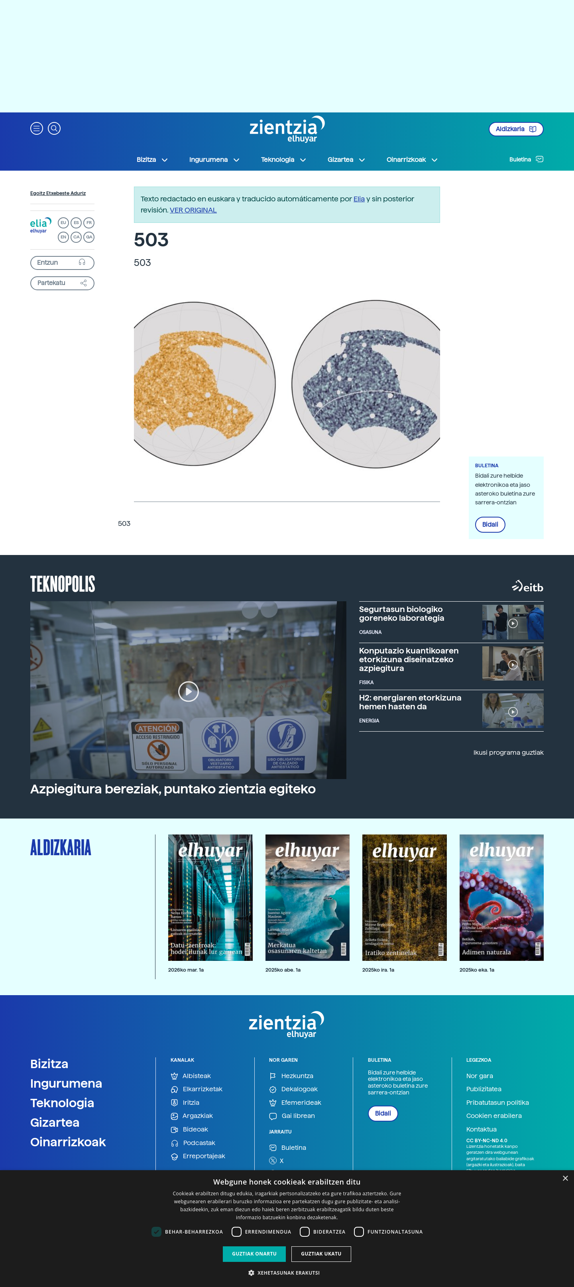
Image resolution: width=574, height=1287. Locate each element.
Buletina (526, 159)
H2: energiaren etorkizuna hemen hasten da (410, 702)
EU (63, 222)
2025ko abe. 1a (283, 970)
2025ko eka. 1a (477, 970)
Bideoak (189, 1130)
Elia (359, 199)
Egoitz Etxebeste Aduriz (58, 193)
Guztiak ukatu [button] (321, 1253)
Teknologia (62, 1103)
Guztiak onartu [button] (254, 1253)
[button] (36, 128)
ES (76, 222)
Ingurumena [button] (214, 160)
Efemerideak (295, 1103)
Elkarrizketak (196, 1089)
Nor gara (479, 1076)
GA (89, 237)
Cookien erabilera (494, 1116)
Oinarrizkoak (68, 1142)
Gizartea (55, 1122)
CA (76, 237)
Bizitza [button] (153, 160)
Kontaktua (481, 1129)
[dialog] (287, 1228)
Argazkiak (192, 1116)
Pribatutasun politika (497, 1102)
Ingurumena (66, 1083)
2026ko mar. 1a (186, 970)
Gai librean (292, 1116)
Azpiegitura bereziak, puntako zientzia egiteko (173, 789)
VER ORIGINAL (193, 210)
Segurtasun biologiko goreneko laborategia (401, 613)
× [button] (565, 1179)
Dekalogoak (293, 1089)
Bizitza (49, 1064)
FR (89, 222)
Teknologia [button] (284, 160)
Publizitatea (483, 1089)
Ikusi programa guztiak (509, 752)
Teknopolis (62, 583)
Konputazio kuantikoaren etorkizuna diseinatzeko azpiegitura (409, 659)
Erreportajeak (198, 1156)
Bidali (490, 524)
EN (63, 237)
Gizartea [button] (347, 160)
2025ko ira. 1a (378, 970)
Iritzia (185, 1103)
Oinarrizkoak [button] (412, 160)
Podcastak (193, 1143)
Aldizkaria (516, 129)
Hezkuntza (291, 1076)
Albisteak (191, 1076)
